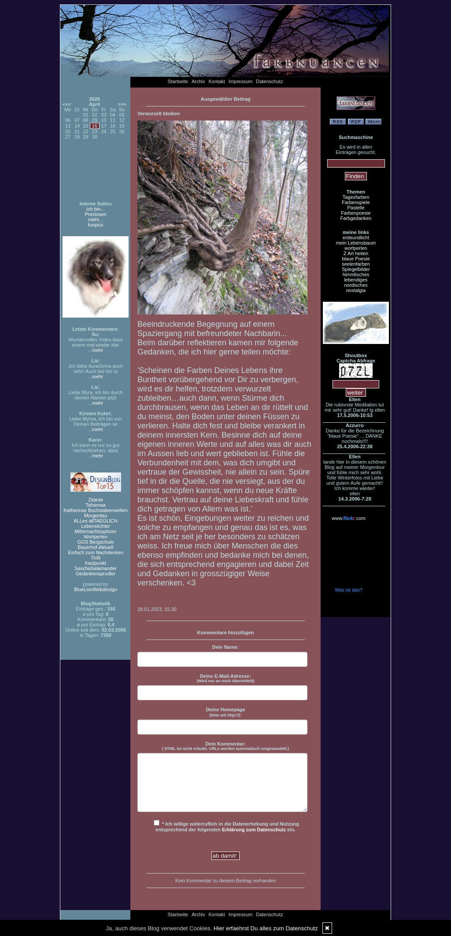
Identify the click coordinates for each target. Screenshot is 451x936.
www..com (348, 518)
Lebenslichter (95, 526)
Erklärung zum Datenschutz (254, 829)
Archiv (198, 81)
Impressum (240, 81)
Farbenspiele (356, 202)
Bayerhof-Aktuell (96, 547)
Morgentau (95, 515)
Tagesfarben (356, 197)
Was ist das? (348, 589)
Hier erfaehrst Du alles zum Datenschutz (266, 928)
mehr (97, 350)
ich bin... (96, 209)
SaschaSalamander (95, 568)
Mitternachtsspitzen (96, 531)
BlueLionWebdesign (95, 589)
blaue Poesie (356, 258)
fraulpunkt (95, 563)
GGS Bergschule (96, 542)
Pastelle (355, 207)
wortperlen (355, 248)
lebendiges (355, 279)
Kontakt (217, 81)
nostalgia (356, 290)
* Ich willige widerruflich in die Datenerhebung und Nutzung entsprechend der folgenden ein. (226, 826)
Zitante (95, 499)
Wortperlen (95, 536)
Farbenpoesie (355, 213)
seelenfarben (356, 264)
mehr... (95, 219)
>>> (122, 104)
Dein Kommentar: (225, 746)
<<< (67, 104)
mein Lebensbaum (356, 242)
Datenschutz (269, 81)
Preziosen (96, 214)
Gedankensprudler (96, 573)
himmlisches (356, 274)
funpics (96, 224)
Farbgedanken (356, 218)
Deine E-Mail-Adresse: (226, 678)
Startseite (178, 81)
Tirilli (95, 557)
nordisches (355, 285)
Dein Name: (225, 647)
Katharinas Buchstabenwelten (95, 510)
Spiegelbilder (356, 269)
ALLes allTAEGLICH (95, 520)
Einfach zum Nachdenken (95, 552)
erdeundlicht (356, 237)
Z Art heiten (356, 253)
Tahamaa (95, 505)
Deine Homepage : (225, 712)
